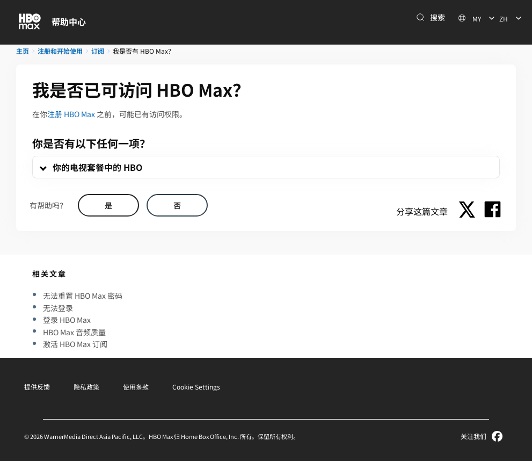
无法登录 (58, 307)
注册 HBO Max (71, 114)
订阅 (97, 50)
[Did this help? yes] (108, 205)
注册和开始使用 (60, 50)
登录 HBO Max (67, 319)
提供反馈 (37, 386)
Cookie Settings (196, 386)
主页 (22, 50)
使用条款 (136, 386)
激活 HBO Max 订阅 (75, 343)
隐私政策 (86, 386)
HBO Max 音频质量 (74, 332)
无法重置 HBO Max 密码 (82, 295)
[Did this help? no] (177, 205)
